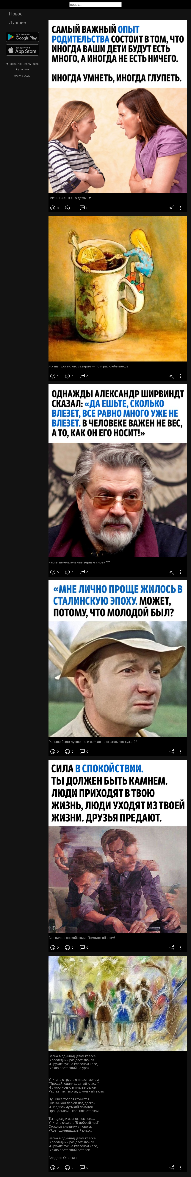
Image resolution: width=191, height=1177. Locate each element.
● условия (22, 69)
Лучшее (17, 22)
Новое (16, 13)
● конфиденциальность (22, 63)
